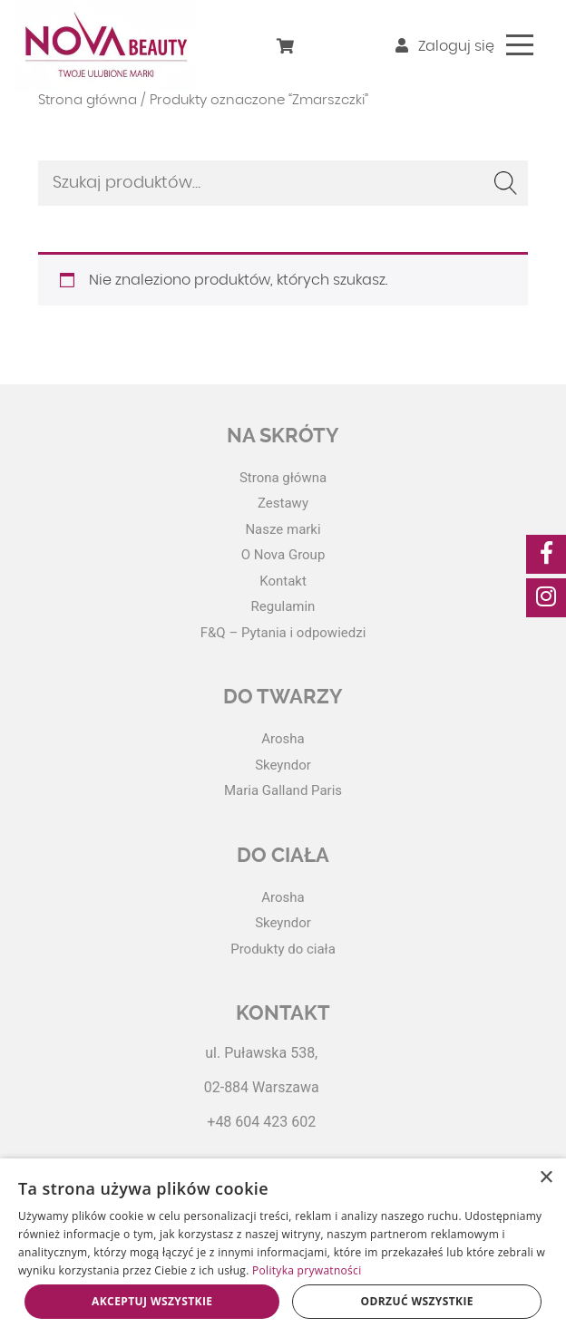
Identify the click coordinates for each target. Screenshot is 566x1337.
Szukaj (505, 183)
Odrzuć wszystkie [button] (417, 1301)
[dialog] (283, 1247)
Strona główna (87, 100)
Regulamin (283, 606)
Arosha (282, 739)
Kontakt (283, 581)
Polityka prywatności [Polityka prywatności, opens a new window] (306, 1270)
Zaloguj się (444, 46)
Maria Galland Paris (283, 790)
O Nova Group (283, 555)
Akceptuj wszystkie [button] (152, 1301)
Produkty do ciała (283, 949)
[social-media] (546, 554)
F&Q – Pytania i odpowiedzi (283, 633)
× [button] (545, 1178)
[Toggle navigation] (519, 45)
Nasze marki (282, 529)
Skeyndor (283, 765)
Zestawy (283, 503)
